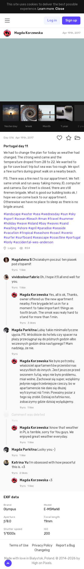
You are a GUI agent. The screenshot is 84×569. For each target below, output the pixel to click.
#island (33, 223)
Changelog (42, 550)
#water (26, 214)
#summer (66, 219)
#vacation (11, 233)
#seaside (59, 228)
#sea (36, 214)
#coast (55, 233)
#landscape (12, 214)
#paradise (44, 228)
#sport (9, 219)
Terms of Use (18, 545)
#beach (31, 219)
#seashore (41, 233)
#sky (72, 214)
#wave (22, 223)
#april (32, 228)
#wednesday (50, 214)
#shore (22, 228)
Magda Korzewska (34, 295)
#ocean (20, 219)
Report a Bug (65, 545)
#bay (42, 223)
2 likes (23, 473)
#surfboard (23, 237)
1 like (22, 269)
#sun (64, 214)
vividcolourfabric (26, 277)
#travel (52, 219)
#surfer (9, 237)
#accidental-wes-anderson (33, 242)
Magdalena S (22, 260)
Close (59, 9)
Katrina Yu (20, 462)
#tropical (26, 233)
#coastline (57, 237)
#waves (53, 223)
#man (42, 219)
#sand (64, 223)
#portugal (73, 237)
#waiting (10, 228)
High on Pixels (42, 563)
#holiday (10, 223)
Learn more (46, 9)
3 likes (32, 322)
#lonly (8, 242)
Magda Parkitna (24, 330)
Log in (52, 20)
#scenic (67, 233)
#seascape (41, 237)
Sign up (71, 20)
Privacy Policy (42, 545)
